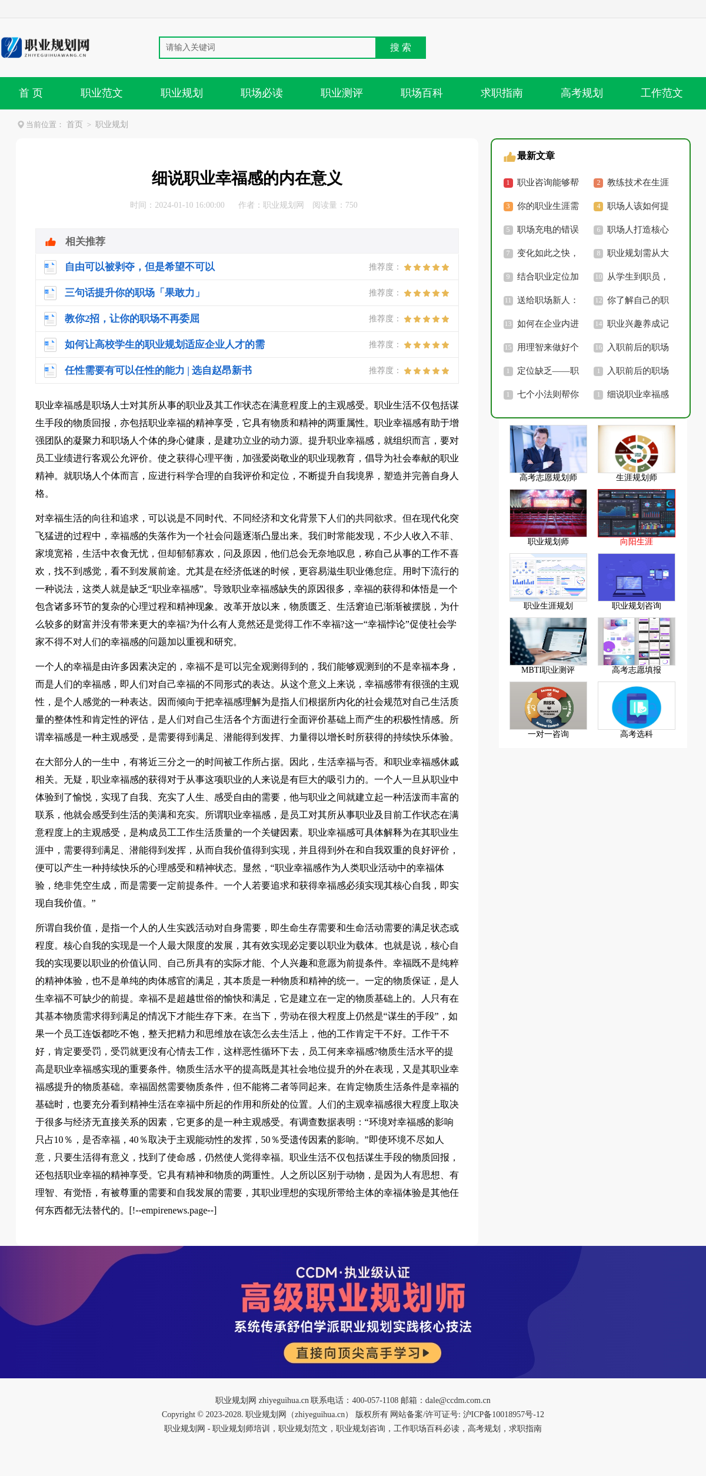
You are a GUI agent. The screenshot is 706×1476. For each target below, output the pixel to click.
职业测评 (342, 93)
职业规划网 (283, 205)
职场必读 (262, 93)
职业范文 (102, 93)
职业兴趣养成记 (638, 323)
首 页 (31, 93)
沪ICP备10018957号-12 (502, 1414)
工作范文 (662, 93)
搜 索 (400, 47)
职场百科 (422, 93)
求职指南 (502, 93)
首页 (74, 124)
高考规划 (582, 93)
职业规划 (182, 93)
